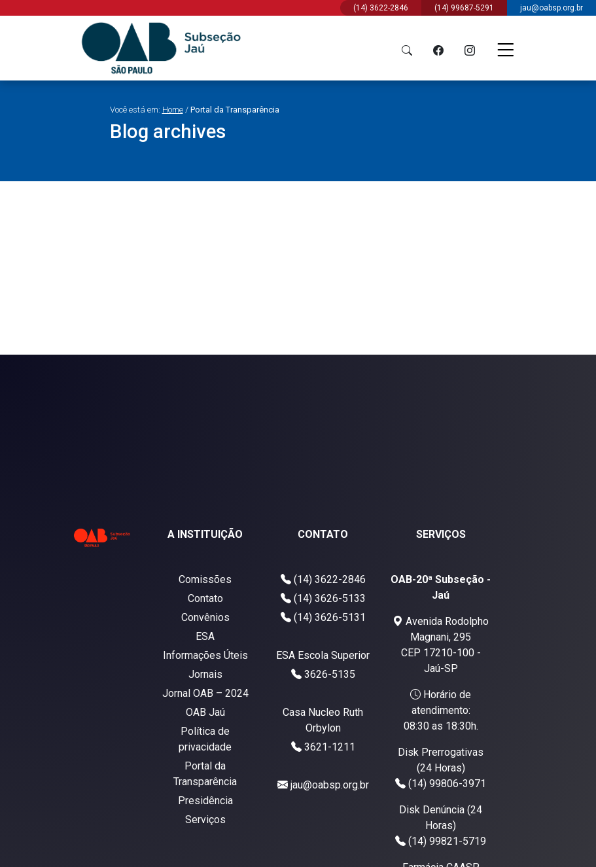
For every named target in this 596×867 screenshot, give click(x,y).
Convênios (205, 617)
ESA (205, 636)
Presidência (205, 800)
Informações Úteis (205, 655)
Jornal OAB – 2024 (205, 693)
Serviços (205, 819)
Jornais (205, 674)
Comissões (205, 579)
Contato (205, 598)
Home (172, 110)
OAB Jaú (205, 712)
